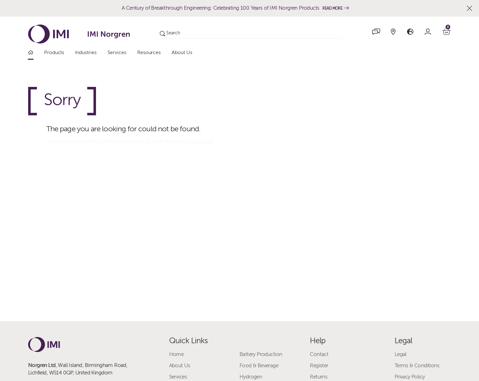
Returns (318, 377)
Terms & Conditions (417, 365)
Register (319, 365)
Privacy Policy (410, 377)
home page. (200, 141)
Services (178, 377)
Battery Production (260, 354)
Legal (400, 354)
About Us (179, 365)
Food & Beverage (258, 365)
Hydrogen (250, 377)
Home (176, 354)
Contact (319, 354)
